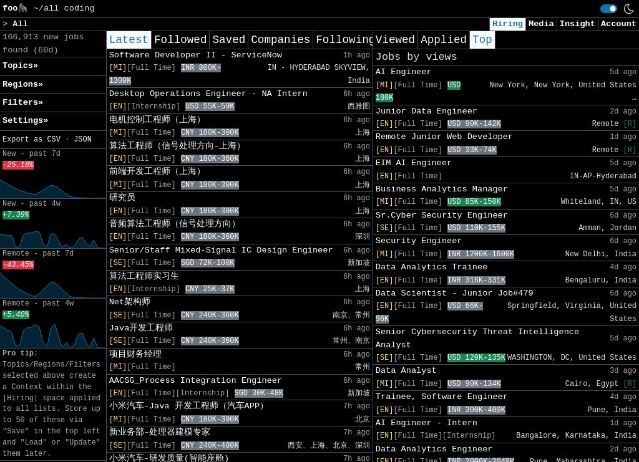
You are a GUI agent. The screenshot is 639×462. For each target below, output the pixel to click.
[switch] (608, 8)
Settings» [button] (25, 120)
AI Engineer (404, 72)
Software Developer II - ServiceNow (195, 55)
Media (541, 24)
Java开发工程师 (141, 328)
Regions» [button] (22, 84)
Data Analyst (406, 370)
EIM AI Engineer (414, 163)
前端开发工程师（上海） (157, 171)
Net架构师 (129, 302)
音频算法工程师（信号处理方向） (174, 224)
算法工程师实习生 (144, 276)
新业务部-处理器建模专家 (159, 432)
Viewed (395, 40)
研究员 (122, 198)
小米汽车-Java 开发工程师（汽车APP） (188, 406)
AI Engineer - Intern (426, 423)
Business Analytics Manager (442, 189)
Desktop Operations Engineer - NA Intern (208, 94)
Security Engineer (419, 241)
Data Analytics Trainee (431, 267)
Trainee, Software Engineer (442, 397)
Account (619, 24)
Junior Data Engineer (426, 111)
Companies (280, 40)
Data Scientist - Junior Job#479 (455, 293)
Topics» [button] (20, 65)
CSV (53, 139)
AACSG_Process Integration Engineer (195, 380)
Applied (444, 40)
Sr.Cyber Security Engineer (442, 215)
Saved (228, 40)
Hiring (507, 24)
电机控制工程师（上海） (157, 120)
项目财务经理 (135, 354)
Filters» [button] (22, 102)
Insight (577, 24)
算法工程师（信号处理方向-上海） (177, 146)
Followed (180, 40)
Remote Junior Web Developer (444, 137)
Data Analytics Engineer (434, 449)
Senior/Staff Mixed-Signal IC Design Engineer (221, 250)
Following (345, 40)
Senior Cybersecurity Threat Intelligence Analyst (477, 338)
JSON (83, 139)
